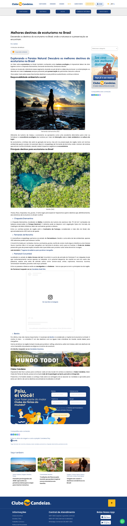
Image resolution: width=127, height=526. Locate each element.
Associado (104, 12)
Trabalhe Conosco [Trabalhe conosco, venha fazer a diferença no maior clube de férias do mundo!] (18, 522)
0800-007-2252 (53, 519)
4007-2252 (52, 516)
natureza (28, 444)
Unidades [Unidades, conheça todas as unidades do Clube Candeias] (53, 4)
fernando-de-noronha (19, 444)
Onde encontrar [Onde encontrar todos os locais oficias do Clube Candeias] (17, 516)
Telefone (54, 399)
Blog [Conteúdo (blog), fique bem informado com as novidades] (69, 4)
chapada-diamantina (52, 444)
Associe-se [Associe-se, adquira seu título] (89, 4)
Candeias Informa (83, 12)
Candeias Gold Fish (38, 269)
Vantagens (23, 12)
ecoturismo (43, 444)
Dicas (63, 12)
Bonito (52, 337)
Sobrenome (74, 391)
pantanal (61, 444)
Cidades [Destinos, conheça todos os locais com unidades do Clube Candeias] (61, 4)
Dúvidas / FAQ (16, 519)
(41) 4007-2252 (67, 522)
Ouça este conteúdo (20, 52)
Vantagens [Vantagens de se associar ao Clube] (42, 4)
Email (71, 399)
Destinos (43, 12)
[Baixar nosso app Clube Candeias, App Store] (105, 517)
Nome (53, 391)
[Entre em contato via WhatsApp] (122, 521)
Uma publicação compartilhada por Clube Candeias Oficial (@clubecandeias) (50, 328)
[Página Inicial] (23, 4)
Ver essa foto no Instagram (50, 302)
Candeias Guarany (36, 349)
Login (99, 4)
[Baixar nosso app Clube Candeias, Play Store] (106, 523)
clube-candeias (35, 444)
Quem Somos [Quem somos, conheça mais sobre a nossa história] (78, 4)
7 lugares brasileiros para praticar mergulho (37, 250)
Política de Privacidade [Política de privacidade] (19, 525)
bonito (66, 444)
